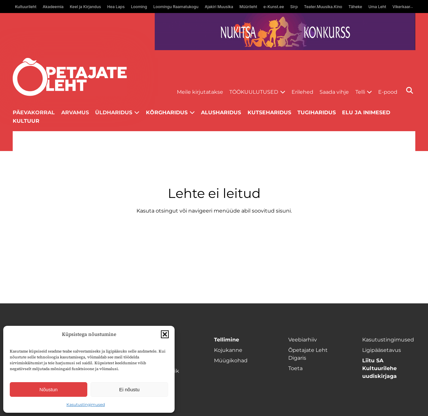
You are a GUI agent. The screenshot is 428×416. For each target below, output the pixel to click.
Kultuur (26, 121)
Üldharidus (113, 112)
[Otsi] (409, 90)
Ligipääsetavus (381, 350)
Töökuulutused (253, 92)
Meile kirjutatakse (200, 92)
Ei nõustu (129, 389)
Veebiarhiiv (302, 340)
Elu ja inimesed (366, 112)
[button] (165, 334)
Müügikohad (231, 360)
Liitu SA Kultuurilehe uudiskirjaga (379, 368)
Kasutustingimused (85, 404)
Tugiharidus (316, 112)
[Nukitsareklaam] (285, 31)
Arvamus (75, 112)
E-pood (387, 92)
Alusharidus (221, 112)
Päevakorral (34, 112)
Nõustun (48, 389)
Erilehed (302, 92)
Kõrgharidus (167, 112)
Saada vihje (334, 92)
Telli (360, 92)
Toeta (295, 368)
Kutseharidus (269, 112)
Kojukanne (228, 350)
